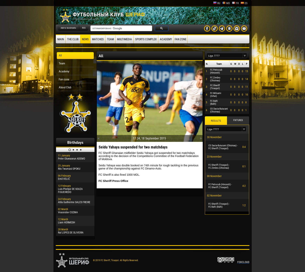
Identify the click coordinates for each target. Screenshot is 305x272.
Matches (98, 39)
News (85, 39)
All (60, 55)
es (244, 3)
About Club (65, 87)
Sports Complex (146, 39)
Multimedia (124, 39)
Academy (166, 39)
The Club (73, 39)
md (226, 3)
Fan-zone (64, 79)
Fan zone (180, 39)
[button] (245, 55)
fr (235, 3)
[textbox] (225, 55)
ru (216, 3)
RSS (84, 28)
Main (60, 39)
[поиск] (120, 28)
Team (110, 39)
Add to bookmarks (68, 28)
